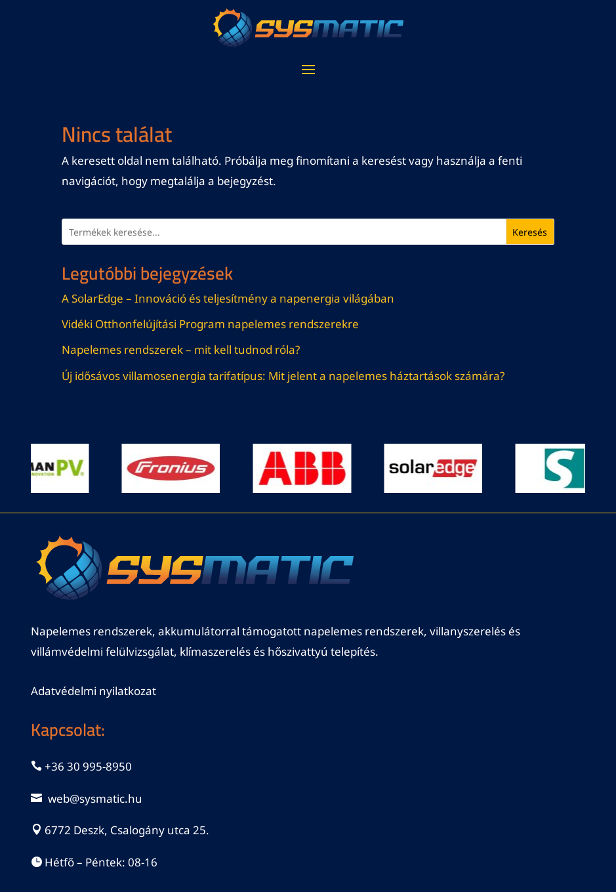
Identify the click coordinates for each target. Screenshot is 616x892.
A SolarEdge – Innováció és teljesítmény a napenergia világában (228, 298)
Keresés (529, 232)
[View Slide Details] (179, 468)
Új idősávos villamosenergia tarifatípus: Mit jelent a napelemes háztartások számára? (283, 375)
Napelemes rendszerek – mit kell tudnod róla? (181, 349)
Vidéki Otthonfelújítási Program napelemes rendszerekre (210, 323)
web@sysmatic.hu (95, 798)
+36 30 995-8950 (88, 766)
